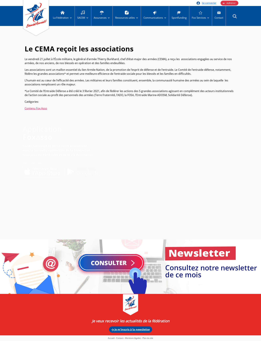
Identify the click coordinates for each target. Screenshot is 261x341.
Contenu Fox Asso (36, 108)
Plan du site (147, 338)
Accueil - (112, 338)
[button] (235, 16)
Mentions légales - (133, 338)
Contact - (120, 338)
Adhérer (229, 3)
